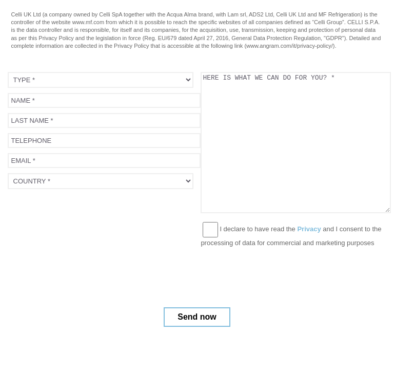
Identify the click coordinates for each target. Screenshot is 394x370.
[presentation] (86, 214)
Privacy (309, 229)
